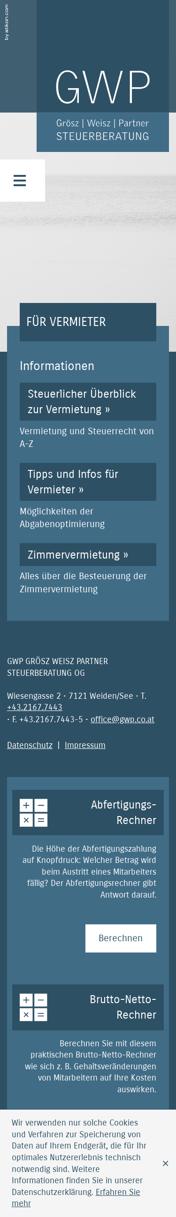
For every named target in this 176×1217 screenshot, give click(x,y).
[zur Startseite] (103, 76)
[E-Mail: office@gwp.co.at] (122, 719)
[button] (19, 180)
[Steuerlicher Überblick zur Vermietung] (88, 416)
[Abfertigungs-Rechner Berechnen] (120, 938)
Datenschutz (30, 745)
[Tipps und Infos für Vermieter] (88, 496)
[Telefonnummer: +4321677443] (34, 707)
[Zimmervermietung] (88, 569)
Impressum (85, 745)
